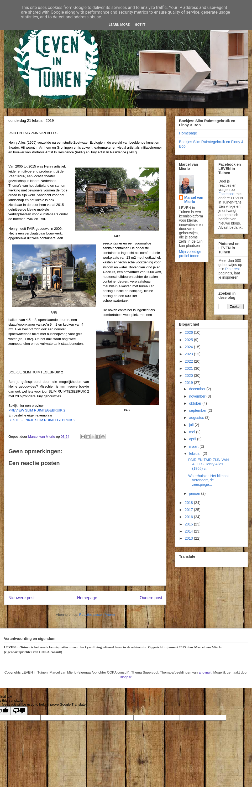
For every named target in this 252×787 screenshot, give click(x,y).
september (198, 410)
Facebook (226, 194)
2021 (189, 368)
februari (195, 453)
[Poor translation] (19, 710)
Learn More (119, 25)
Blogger (125, 677)
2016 (189, 517)
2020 (189, 375)
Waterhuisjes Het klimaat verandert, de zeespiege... (208, 480)
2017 (189, 510)
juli (192, 425)
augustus (197, 417)
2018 (189, 503)
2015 (189, 524)
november (197, 396)
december (197, 389)
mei (192, 432)
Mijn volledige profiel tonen (190, 253)
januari (195, 493)
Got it (140, 25)
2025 (189, 340)
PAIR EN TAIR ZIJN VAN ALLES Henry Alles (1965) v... (208, 464)
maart (194, 446)
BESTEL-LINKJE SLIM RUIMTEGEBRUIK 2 (41, 420)
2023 (189, 354)
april (193, 439)
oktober (195, 403)
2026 (189, 332)
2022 (189, 361)
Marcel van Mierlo (193, 199)
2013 (189, 538)
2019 (189, 383)
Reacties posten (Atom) (97, 615)
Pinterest (232, 269)
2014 (189, 531)
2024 (189, 347)
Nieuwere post (21, 598)
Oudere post (151, 598)
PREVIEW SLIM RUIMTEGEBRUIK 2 (36, 410)
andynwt (205, 672)
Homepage (87, 598)
